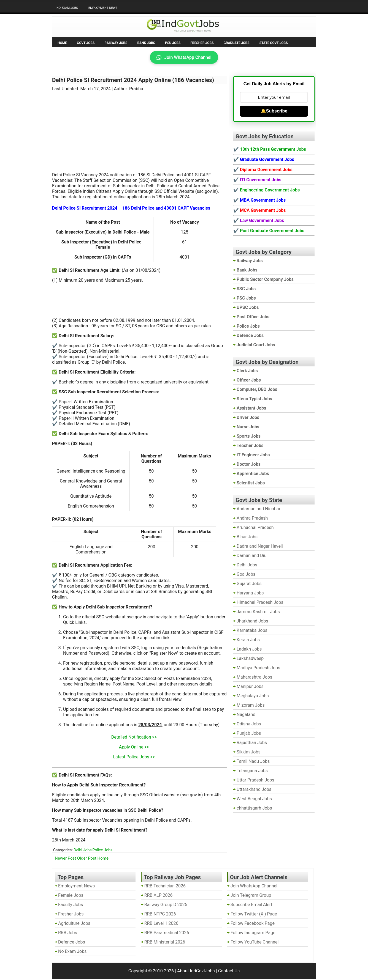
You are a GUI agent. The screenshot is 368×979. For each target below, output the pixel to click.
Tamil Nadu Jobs (253, 761)
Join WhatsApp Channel (183, 57)
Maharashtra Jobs (254, 677)
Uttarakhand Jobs (254, 789)
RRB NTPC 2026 (160, 914)
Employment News (102, 8)
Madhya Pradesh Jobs (258, 667)
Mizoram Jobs (251, 705)
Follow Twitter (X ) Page (254, 914)
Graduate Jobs (237, 43)
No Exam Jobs (67, 8)
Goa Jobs (246, 574)
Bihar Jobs (247, 536)
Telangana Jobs (252, 770)
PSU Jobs (172, 43)
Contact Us (229, 970)
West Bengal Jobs (254, 798)
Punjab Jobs (249, 733)
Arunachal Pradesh (255, 527)
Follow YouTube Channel (255, 942)
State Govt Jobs (273, 43)
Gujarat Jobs (249, 583)
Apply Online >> (134, 747)
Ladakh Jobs (249, 649)
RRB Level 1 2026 (161, 923)
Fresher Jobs (201, 43)
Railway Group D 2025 (165, 904)
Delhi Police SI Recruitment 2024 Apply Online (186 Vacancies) (133, 80)
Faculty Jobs (70, 904)
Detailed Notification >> (134, 737)
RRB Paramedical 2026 (166, 932)
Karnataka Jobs (252, 630)
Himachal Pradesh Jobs (260, 602)
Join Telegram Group (251, 895)
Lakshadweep (250, 658)
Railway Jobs (115, 43)
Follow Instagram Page (253, 932)
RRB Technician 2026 (165, 885)
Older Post (86, 858)
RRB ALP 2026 (158, 895)
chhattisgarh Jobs (254, 808)
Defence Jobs (71, 942)
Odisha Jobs (249, 723)
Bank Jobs (146, 43)
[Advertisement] (139, 128)
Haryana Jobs (250, 593)
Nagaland (246, 714)
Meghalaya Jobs (253, 695)
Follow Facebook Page (253, 923)
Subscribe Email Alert (251, 904)
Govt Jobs (85, 43)
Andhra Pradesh (252, 518)
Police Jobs (102, 850)
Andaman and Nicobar (258, 508)
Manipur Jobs (250, 686)
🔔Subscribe (274, 111)
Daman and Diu (251, 555)
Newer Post (65, 858)
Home (62, 43)
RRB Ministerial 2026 (164, 942)
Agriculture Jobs (74, 923)
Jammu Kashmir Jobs (258, 611)
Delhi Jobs (82, 850)
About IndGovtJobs (196, 970)
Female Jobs (70, 895)
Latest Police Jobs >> (134, 756)
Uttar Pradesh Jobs (255, 780)
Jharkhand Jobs (252, 621)
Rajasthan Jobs (252, 742)
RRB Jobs (67, 932)
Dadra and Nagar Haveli (260, 546)
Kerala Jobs (248, 639)
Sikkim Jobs (249, 752)
